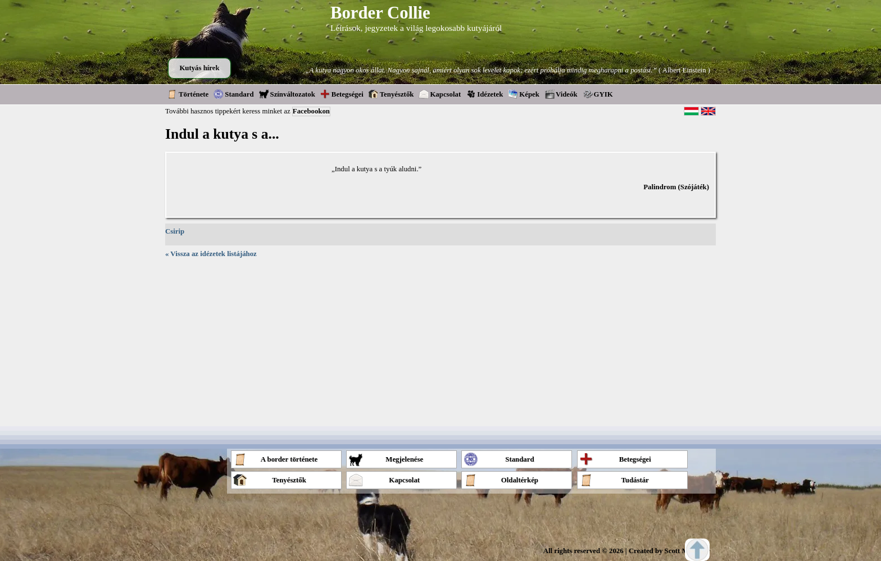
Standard (233, 94)
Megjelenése (385, 459)
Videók (561, 94)
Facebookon (311, 111)
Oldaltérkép (501, 480)
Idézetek (484, 94)
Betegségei (342, 94)
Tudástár (614, 480)
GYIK (598, 94)
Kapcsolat (440, 94)
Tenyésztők (391, 94)
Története (187, 94)
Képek (523, 94)
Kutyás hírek (199, 68)
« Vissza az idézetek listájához (211, 254)
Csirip (174, 231)
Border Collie (380, 12)
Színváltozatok (287, 94)
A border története (275, 459)
